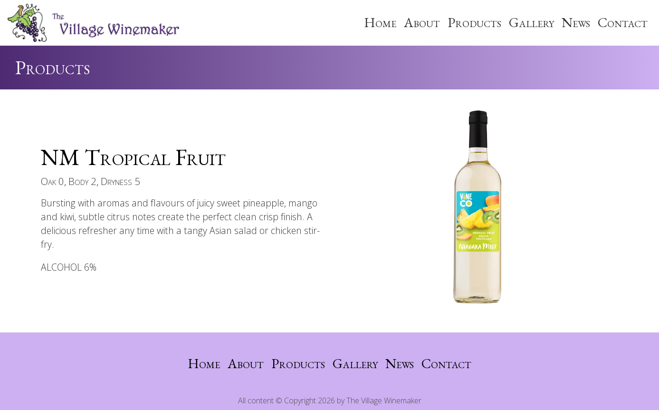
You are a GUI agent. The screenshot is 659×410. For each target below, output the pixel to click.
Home (380, 22)
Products (474, 22)
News (576, 22)
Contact (623, 22)
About (422, 22)
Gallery (531, 22)
